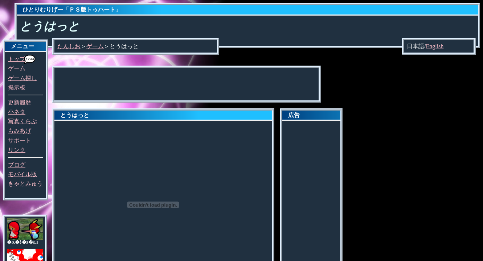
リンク (16, 150)
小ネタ (16, 112)
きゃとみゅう (25, 184)
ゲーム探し (22, 78)
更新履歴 (19, 102)
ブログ (16, 165)
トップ (16, 59)
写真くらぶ (22, 121)
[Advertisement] (186, 84)
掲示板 (16, 87)
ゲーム (16, 68)
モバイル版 (22, 174)
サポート (19, 140)
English (434, 46)
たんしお (69, 46)
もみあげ (19, 131)
